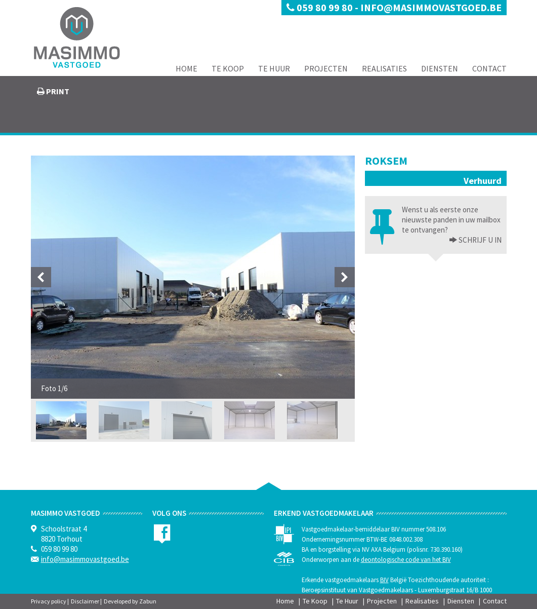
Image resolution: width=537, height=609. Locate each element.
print (57, 91)
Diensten (439, 68)
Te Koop (228, 68)
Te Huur (274, 68)
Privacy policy (48, 601)
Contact (489, 68)
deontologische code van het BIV (406, 559)
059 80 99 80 (320, 7)
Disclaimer (85, 601)
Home (186, 68)
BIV (384, 580)
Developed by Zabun (130, 601)
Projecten (326, 68)
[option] (193, 277)
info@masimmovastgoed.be (431, 7)
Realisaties (384, 68)
